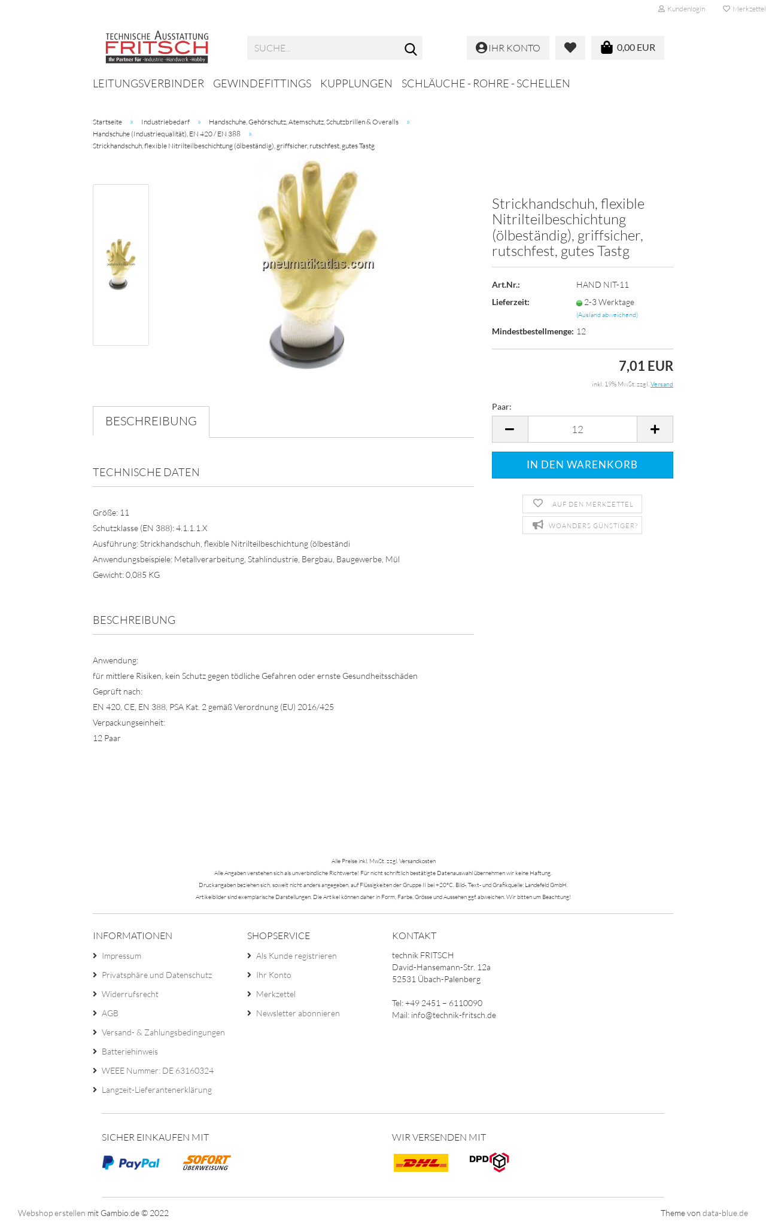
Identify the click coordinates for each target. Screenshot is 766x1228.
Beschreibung (151, 420)
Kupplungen (356, 83)
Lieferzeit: (511, 302)
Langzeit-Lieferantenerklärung (157, 1089)
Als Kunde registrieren (296, 955)
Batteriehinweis (130, 1051)
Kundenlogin (681, 8)
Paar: (502, 406)
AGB (110, 1013)
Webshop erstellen (52, 1213)
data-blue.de (725, 1213)
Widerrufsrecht (130, 994)
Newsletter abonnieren (298, 1013)
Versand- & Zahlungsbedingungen (163, 1032)
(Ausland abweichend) (607, 314)
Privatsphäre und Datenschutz (157, 975)
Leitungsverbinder (148, 83)
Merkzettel (276, 994)
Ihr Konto (273, 975)
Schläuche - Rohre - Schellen (486, 83)
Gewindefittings (262, 83)
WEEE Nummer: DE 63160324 (158, 1070)
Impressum (121, 955)
